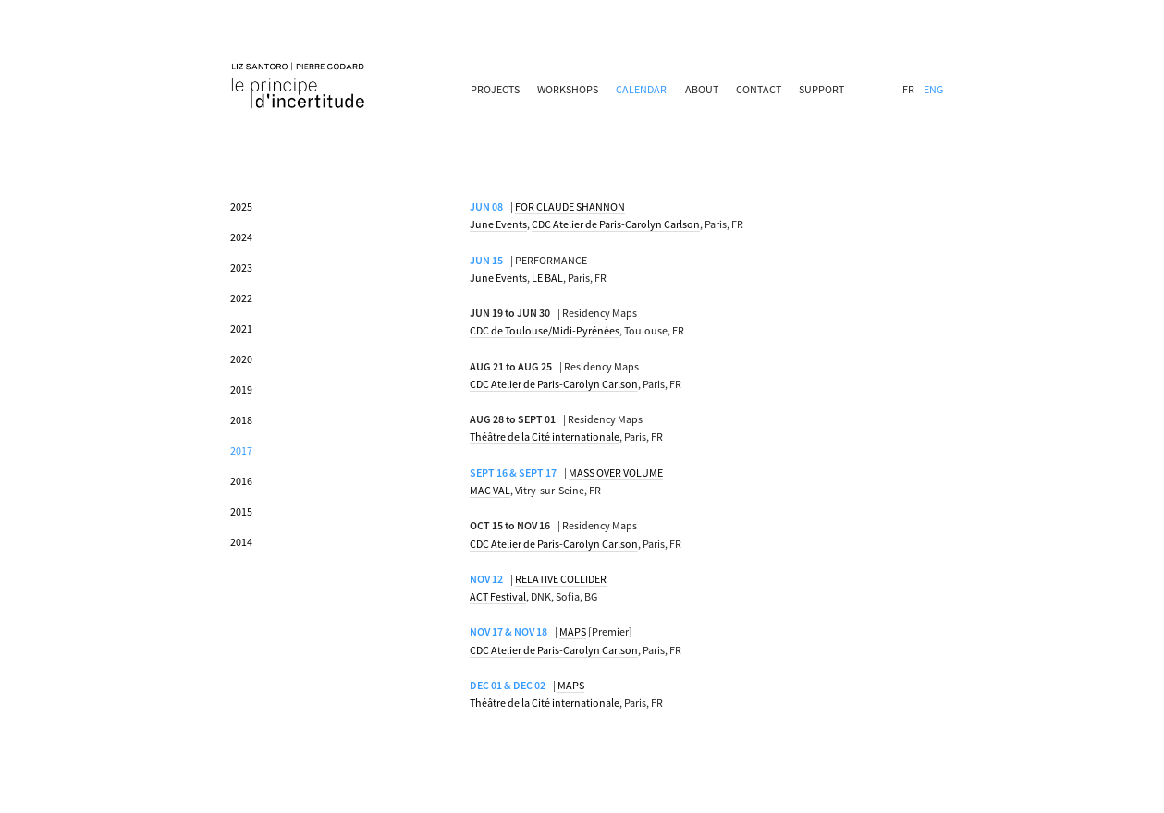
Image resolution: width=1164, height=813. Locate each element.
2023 (241, 267)
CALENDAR (641, 89)
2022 (241, 298)
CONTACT (758, 89)
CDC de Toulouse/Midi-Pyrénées (544, 330)
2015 (241, 511)
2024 (241, 237)
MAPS (572, 631)
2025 (241, 206)
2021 (241, 328)
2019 (241, 389)
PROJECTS (495, 89)
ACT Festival (498, 596)
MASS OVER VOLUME (616, 472)
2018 (241, 420)
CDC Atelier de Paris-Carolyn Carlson (616, 224)
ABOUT (701, 89)
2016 (241, 481)
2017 (241, 450)
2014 (241, 542)
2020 (241, 359)
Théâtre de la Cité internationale (544, 436)
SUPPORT (821, 89)
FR (908, 89)
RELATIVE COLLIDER (561, 579)
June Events (498, 224)
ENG (933, 89)
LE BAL (547, 278)
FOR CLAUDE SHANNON (570, 206)
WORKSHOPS (567, 89)
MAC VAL (490, 490)
